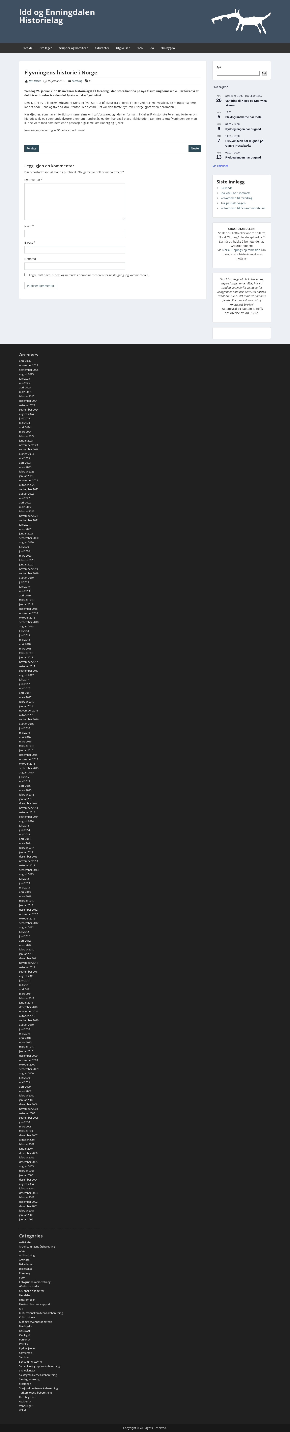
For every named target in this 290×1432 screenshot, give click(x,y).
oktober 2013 (27, 865)
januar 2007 (26, 1148)
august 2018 (26, 626)
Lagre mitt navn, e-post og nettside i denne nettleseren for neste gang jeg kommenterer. (89, 275)
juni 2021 (24, 524)
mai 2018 (24, 639)
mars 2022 (25, 507)
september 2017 (28, 670)
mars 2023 (25, 467)
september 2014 (28, 816)
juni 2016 (24, 728)
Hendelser (25, 1295)
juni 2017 (24, 684)
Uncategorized (27, 1397)
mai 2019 (24, 591)
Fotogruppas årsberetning (35, 1282)
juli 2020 (24, 547)
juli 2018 (24, 631)
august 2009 (26, 1073)
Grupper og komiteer (73, 48)
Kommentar (33, 179)
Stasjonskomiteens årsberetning (38, 1388)
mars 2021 (25, 529)
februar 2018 (26, 653)
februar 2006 (26, 1157)
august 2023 (26, 454)
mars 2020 (25, 555)
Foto (140, 48)
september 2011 (28, 971)
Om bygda (168, 48)
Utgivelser (123, 48)
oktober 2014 (27, 812)
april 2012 (25, 940)
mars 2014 (25, 843)
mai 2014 (24, 834)
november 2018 (28, 613)
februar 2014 (26, 847)
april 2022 (25, 502)
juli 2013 (24, 878)
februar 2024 (26, 436)
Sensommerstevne (30, 1361)
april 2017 (25, 693)
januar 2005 (26, 1175)
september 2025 (28, 370)
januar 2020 (26, 564)
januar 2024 (26, 440)
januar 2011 (26, 1002)
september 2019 (28, 573)
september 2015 (28, 768)
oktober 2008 (27, 1113)
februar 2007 (26, 1144)
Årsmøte (24, 1260)
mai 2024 (24, 423)
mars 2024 (25, 431)
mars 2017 (25, 697)
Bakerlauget (26, 1264)
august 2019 (26, 578)
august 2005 (26, 1166)
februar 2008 (26, 1131)
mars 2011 (25, 994)
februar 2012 (26, 949)
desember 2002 (28, 1201)
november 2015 (28, 759)
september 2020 (28, 538)
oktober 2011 (27, 967)
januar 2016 (26, 750)
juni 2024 (24, 418)
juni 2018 (24, 635)
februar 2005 (26, 1171)
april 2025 (25, 387)
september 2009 (28, 1069)
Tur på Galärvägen (233, 203)
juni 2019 (24, 586)
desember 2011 (28, 958)
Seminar (24, 1357)
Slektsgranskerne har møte (243, 117)
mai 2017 (24, 688)
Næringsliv (25, 1326)
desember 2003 (28, 1193)
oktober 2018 (27, 617)
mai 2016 (24, 732)
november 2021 (28, 516)
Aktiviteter (102, 48)
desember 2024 (28, 401)
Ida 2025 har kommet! (235, 193)
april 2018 (25, 644)
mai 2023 (24, 458)
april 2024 (25, 427)
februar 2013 (26, 901)
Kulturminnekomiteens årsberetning (41, 1313)
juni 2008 (24, 1122)
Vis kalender (220, 166)
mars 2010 (25, 1042)
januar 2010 (26, 1051)
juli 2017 (24, 679)
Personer (24, 1339)
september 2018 (28, 622)
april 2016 (25, 737)
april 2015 (25, 786)
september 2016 (28, 719)
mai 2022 (24, 498)
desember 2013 (28, 856)
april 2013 (25, 892)
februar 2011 (26, 998)
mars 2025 (25, 392)
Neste (195, 148)
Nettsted (30, 259)
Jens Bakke (35, 81)
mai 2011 (24, 985)
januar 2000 (26, 1215)
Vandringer (25, 1406)
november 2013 (28, 861)
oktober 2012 (27, 918)
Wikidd (23, 1410)
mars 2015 (25, 790)
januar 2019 (26, 604)
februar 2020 (26, 560)
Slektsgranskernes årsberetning (38, 1375)
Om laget (45, 48)
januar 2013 (26, 905)
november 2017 (28, 662)
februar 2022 (26, 511)
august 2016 (26, 724)
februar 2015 (26, 794)
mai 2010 (24, 1033)
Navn (29, 226)
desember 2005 (28, 1162)
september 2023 (28, 449)
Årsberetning (27, 1255)
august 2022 (26, 493)
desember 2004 (28, 1179)
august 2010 (26, 1024)
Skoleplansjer (27, 1370)
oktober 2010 (27, 1016)
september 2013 (28, 870)
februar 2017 (26, 701)
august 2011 (26, 976)
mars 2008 (25, 1126)
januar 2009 (26, 1100)
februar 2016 (26, 746)
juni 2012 (24, 936)
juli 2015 (24, 777)
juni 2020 (24, 551)
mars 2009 (25, 1091)
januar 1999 (26, 1219)
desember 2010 (28, 1007)
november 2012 (28, 914)
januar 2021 (26, 533)
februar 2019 (26, 600)
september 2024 (28, 409)
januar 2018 (26, 657)
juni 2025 (24, 378)
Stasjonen (25, 1384)
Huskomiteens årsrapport (34, 1304)
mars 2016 (25, 741)
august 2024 (26, 414)
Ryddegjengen (27, 1348)
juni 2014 (24, 830)
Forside (28, 48)
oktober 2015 (27, 763)
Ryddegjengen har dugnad (243, 129)
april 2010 (25, 1038)
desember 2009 (28, 1055)
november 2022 (28, 480)
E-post (29, 242)
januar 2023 (26, 476)
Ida (152, 48)
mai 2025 (24, 383)
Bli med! (226, 188)
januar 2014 (26, 852)
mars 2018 (25, 648)
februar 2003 (26, 1197)
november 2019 (28, 569)
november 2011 (28, 963)
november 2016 (28, 710)
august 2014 (26, 821)
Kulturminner (27, 1317)
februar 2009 (26, 1095)
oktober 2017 (27, 666)
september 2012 (28, 923)
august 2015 (26, 772)
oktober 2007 (27, 1140)
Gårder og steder (29, 1286)
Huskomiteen (27, 1299)
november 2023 (28, 445)
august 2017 (26, 675)
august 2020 (26, 542)
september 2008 (28, 1117)
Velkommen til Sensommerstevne (243, 208)
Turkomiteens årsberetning (35, 1392)
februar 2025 (26, 396)
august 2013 (26, 874)
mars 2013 (25, 896)
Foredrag (77, 81)
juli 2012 (24, 932)
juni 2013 (24, 883)
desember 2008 (28, 1104)
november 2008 (28, 1109)
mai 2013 (24, 887)
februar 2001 (26, 1210)
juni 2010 (24, 1029)
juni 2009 (24, 1078)
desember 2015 (28, 755)
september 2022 (28, 489)
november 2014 (28, 808)
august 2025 (26, 374)
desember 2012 (28, 909)
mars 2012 (25, 945)
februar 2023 (26, 471)
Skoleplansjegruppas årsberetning (39, 1366)
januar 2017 (26, 706)
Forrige (31, 148)
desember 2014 (28, 803)
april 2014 (25, 839)
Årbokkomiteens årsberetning (37, 1246)
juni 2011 (24, 980)
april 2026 (25, 361)
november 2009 (28, 1060)
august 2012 (26, 927)
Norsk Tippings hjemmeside (241, 250)
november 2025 (28, 365)
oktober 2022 (27, 485)
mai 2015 (24, 781)
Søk (219, 67)
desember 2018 (28, 608)
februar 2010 (26, 1047)
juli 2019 (24, 582)
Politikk (23, 1344)
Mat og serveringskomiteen (35, 1322)
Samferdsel (25, 1353)
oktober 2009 (27, 1064)
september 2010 (28, 1020)
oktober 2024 (27, 405)
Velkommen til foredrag (236, 198)
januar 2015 (26, 799)
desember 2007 (28, 1135)
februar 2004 (26, 1188)
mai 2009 (24, 1082)
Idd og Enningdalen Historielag (57, 16)
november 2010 (28, 1011)
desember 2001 (28, 1206)
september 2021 (28, 520)
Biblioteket (25, 1268)
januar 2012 (26, 954)
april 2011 (25, 989)
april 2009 (25, 1086)
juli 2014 (24, 825)
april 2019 (25, 595)
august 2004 (26, 1184)
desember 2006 (28, 1153)
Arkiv (22, 1251)
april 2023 (25, 462)
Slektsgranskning (29, 1379)
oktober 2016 (27, 715)
